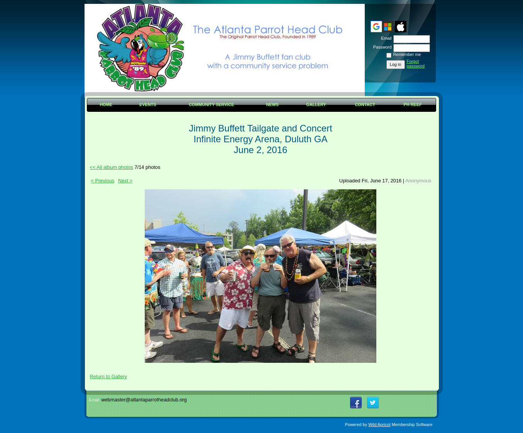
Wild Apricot (379, 424)
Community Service (211, 104)
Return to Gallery (108, 376)
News (272, 104)
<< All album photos (111, 167)
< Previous (103, 181)
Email (384, 38)
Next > (125, 181)
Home (106, 104)
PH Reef (413, 104)
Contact (365, 104)
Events (147, 104)
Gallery (316, 104)
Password (380, 47)
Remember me (407, 54)
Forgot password (416, 63)
